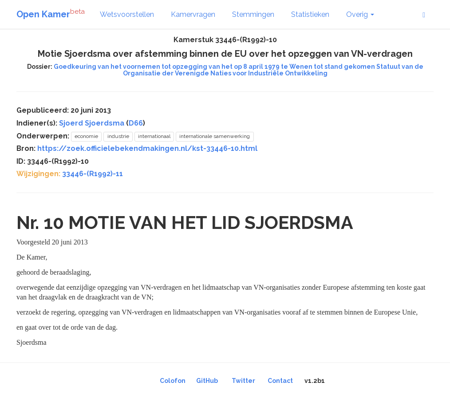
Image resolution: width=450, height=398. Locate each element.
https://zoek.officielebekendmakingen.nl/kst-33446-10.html (147, 148)
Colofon (173, 380)
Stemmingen (253, 14)
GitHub (207, 380)
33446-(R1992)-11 (92, 173)
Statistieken (310, 14)
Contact (280, 380)
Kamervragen (193, 14)
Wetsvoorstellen (127, 14)
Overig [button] (360, 14)
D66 (136, 123)
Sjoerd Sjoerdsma (91, 123)
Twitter (243, 380)
